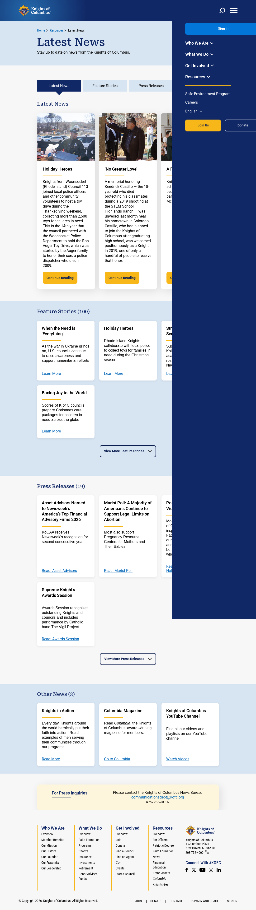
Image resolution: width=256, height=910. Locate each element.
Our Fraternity (50, 862)
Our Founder (49, 857)
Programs (85, 845)
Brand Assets (161, 873)
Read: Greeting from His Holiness (186, 568)
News (156, 857)
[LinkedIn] (219, 870)
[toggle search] (222, 10)
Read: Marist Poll (118, 571)
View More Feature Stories (124, 451)
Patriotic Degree (163, 845)
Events (120, 868)
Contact (176, 901)
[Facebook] (186, 870)
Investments (87, 862)
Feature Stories (105, 86)
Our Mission (49, 845)
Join (118, 840)
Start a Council (125, 874)
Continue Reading (60, 278)
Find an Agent (125, 857)
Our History (48, 851)
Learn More (51, 373)
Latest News (76, 30)
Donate (120, 845)
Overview (47, 834)
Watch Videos (177, 759)
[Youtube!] (202, 870)
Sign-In (232, 901)
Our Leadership (51, 868)
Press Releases (151, 86)
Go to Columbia (117, 759)
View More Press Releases (124, 659)
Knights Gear (161, 884)
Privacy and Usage (205, 901)
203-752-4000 (194, 852)
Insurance (85, 857)
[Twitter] (193, 870)
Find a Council (125, 851)
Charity (83, 851)
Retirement (86, 868)
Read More (51, 759)
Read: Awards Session (60, 639)
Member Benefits (52, 840)
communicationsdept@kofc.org (157, 797)
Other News (197, 86)
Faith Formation (89, 840)
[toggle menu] (233, 10)
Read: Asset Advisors (59, 571)
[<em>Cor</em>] (118, 862)
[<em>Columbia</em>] (161, 879)
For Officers (160, 840)
